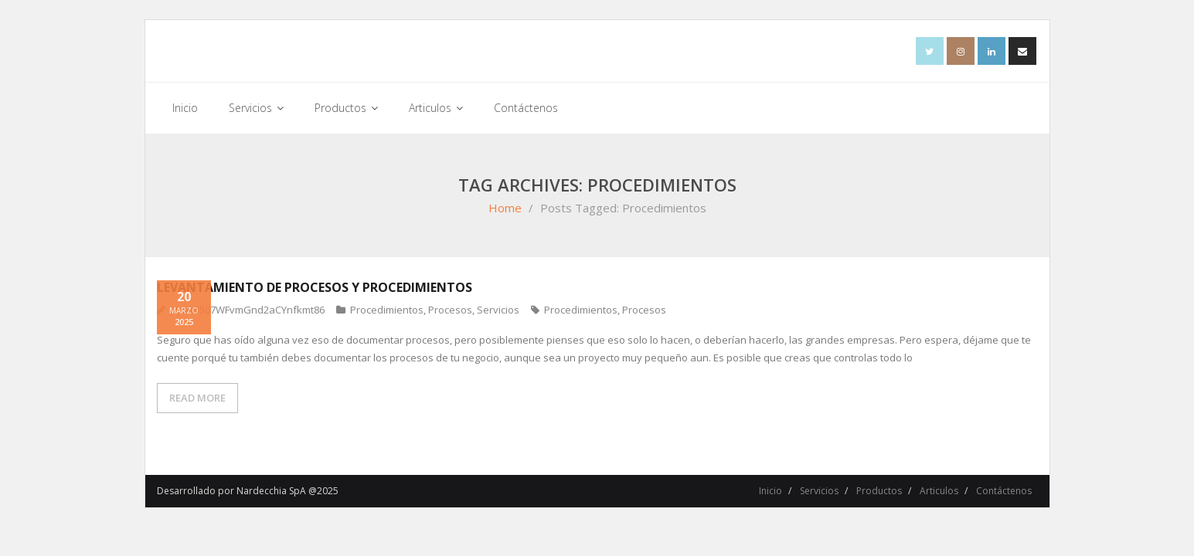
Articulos (939, 490)
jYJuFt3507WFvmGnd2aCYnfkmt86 (247, 310)
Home (505, 207)
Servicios (498, 310)
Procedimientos (387, 310)
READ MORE (197, 398)
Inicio (770, 490)
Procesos (450, 310)
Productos (879, 490)
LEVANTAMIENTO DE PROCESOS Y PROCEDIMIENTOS (314, 287)
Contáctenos (1004, 490)
